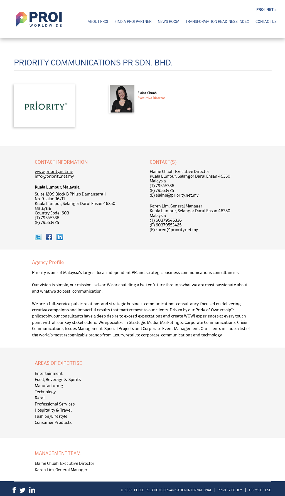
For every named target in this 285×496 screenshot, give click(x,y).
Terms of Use (260, 490)
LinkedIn (32, 490)
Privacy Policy (230, 490)
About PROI (98, 21)
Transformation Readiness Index (217, 21)
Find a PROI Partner (133, 21)
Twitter (22, 490)
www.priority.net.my (54, 171)
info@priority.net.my (54, 176)
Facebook (14, 490)
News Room (168, 21)
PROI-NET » (266, 10)
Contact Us (266, 21)
